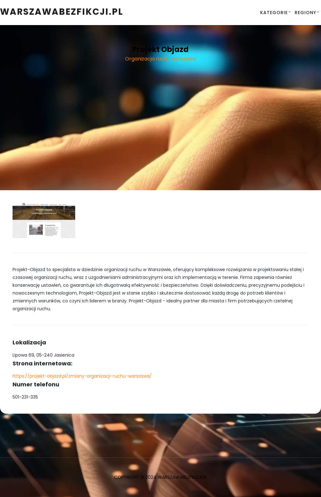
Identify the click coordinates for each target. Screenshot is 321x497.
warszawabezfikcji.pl (61, 12)
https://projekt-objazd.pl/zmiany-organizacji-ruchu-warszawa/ (82, 376)
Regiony (305, 12)
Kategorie (274, 12)
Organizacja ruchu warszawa (160, 58)
